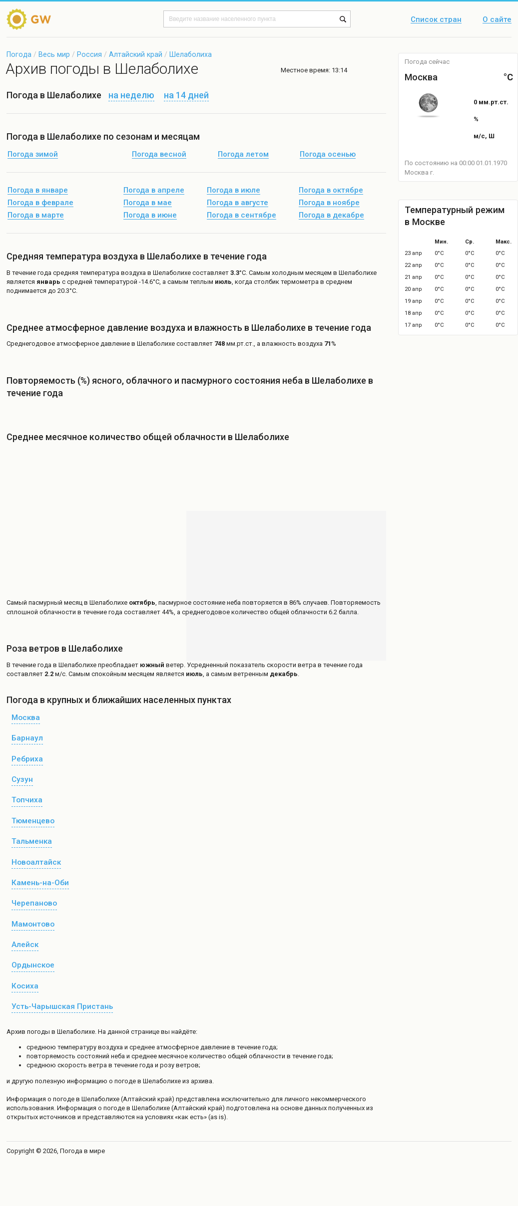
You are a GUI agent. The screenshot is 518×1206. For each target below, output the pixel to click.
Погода (18, 54)
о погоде (61, 1099)
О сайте (497, 20)
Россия (89, 54)
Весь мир (54, 54)
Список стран (436, 20)
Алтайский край (135, 54)
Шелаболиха (190, 54)
